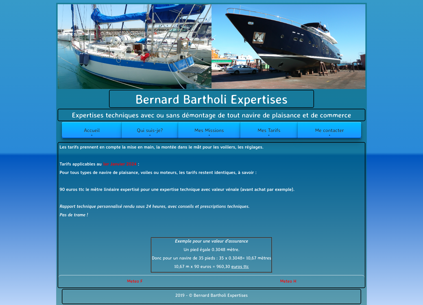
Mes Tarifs (269, 130)
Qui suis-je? (150, 130)
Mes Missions (209, 130)
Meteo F (135, 281)
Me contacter (329, 130)
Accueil (92, 130)
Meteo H (288, 281)
